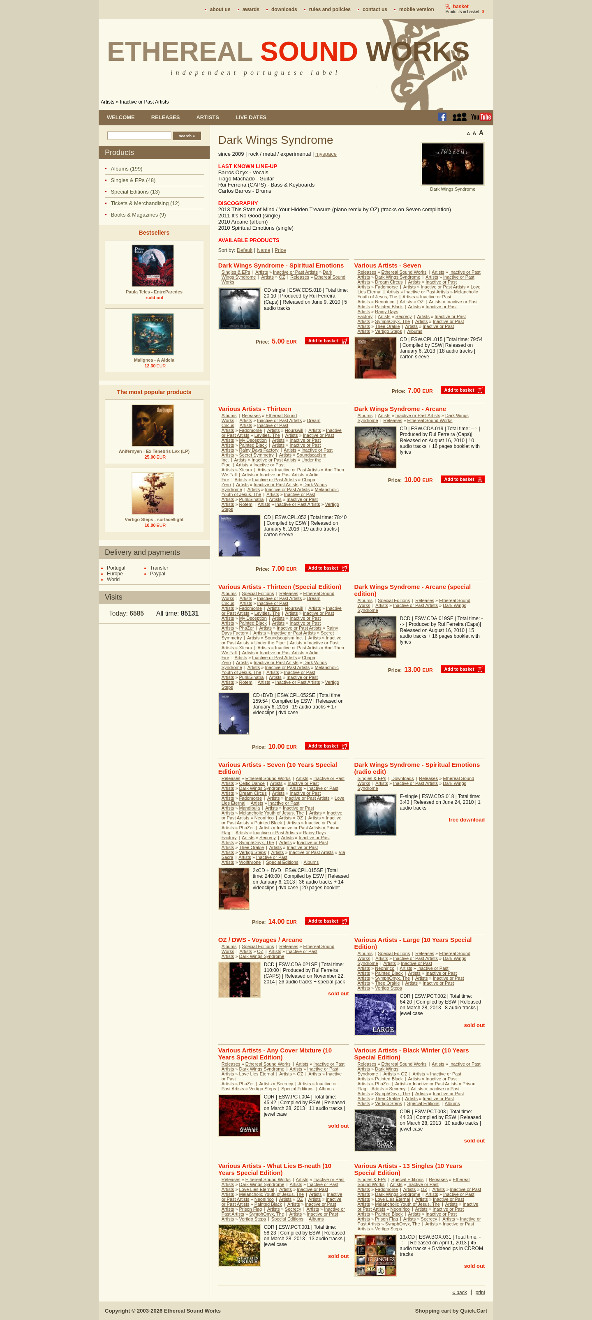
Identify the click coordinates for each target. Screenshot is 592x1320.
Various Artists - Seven (387, 265)
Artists (107, 102)
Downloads (284, 9)
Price (280, 250)
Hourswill (294, 430)
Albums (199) (126, 169)
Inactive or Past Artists (144, 102)
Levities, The (267, 435)
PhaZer (246, 627)
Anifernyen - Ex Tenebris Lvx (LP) (154, 451)
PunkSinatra (251, 499)
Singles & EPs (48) (133, 180)
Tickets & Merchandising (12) (145, 203)
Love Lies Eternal (256, 1073)
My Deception (253, 440)
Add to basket (323, 340)
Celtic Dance (252, 783)
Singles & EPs (236, 272)
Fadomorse (386, 286)
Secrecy (403, 316)
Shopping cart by (451, 1311)
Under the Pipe (269, 642)
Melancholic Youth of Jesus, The (271, 812)
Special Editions (258, 593)
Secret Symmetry (256, 454)
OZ (282, 277)
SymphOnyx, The (392, 321)
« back (459, 1292)
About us (220, 9)
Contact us (375, 9)
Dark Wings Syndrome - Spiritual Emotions (281, 265)
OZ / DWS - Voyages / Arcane (260, 939)
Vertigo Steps (388, 331)
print (480, 1292)
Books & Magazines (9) (138, 215)
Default (244, 250)
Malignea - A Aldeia (154, 360)
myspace (326, 154)
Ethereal (288, 51)
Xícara (245, 469)
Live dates (251, 117)
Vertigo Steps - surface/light (154, 519)
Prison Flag (250, 1209)
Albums (415, 331)
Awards (251, 9)
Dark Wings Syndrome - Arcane (400, 408)
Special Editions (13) (135, 192)
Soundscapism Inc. (284, 637)
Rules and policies (330, 9)
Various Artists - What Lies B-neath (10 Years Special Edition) (274, 1169)
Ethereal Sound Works (404, 272)
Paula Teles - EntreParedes (154, 291)
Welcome (121, 117)
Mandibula (249, 807)
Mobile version (416, 9)
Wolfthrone (250, 862)
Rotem (245, 504)
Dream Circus (388, 281)
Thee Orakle (387, 326)
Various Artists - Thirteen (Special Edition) (280, 586)
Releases (165, 117)
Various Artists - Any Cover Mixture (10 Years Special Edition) (275, 1054)
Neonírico (384, 301)
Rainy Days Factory (259, 450)
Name (263, 250)
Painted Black (388, 306)
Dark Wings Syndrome (397, 277)
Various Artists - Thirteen (254, 408)
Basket (461, 6)
